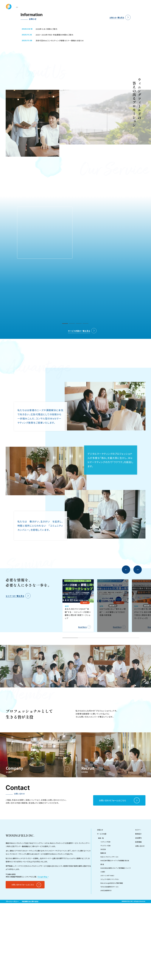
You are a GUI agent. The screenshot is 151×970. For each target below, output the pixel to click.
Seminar (87, 6)
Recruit (124, 6)
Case (99, 6)
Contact (136, 6)
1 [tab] (13, 60)
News (64, 6)
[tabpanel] (75, 33)
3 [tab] (26, 60)
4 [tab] (32, 60)
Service (75, 6)
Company (111, 6)
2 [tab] (20, 60)
